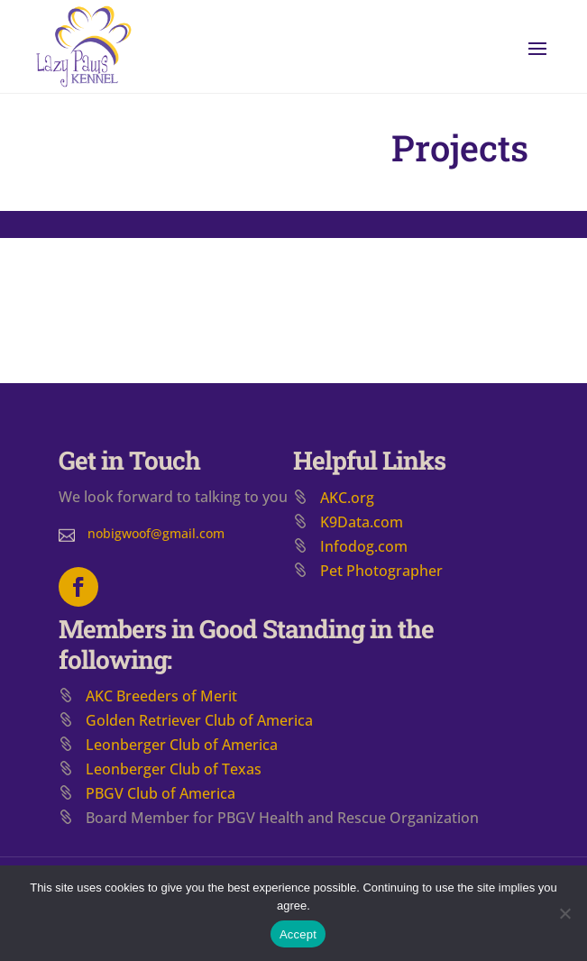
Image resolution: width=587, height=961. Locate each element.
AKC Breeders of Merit (161, 696)
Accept (298, 934)
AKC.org (347, 498)
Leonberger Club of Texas (173, 769)
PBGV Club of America (160, 793)
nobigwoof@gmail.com (156, 533)
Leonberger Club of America (182, 745)
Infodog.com (364, 546)
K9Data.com (361, 522)
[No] (564, 913)
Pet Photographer (381, 571)
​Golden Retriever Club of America (199, 720)
